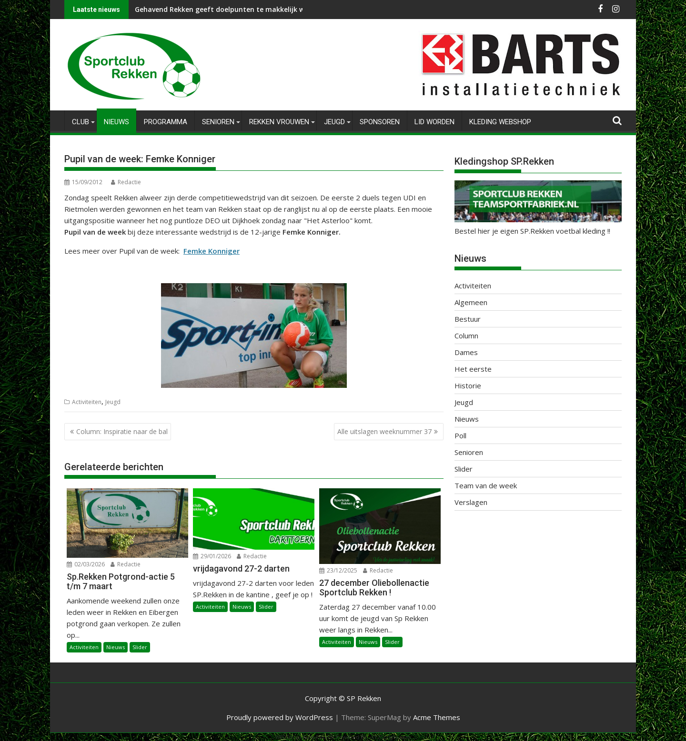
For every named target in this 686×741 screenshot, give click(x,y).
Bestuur (467, 319)
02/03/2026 (86, 564)
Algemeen (470, 302)
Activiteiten (86, 402)
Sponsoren (380, 122)
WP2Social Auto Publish (304, 737)
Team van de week (485, 485)
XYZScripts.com (391, 737)
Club (80, 122)
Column (466, 335)
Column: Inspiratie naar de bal (122, 431)
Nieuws (116, 122)
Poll (460, 435)
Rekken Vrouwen (279, 122)
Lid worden (434, 122)
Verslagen (470, 502)
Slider (139, 647)
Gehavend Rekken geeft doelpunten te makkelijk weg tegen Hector (246, 9)
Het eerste (473, 369)
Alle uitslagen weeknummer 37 (384, 431)
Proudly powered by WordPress (279, 717)
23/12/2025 (338, 570)
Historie (467, 385)
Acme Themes (436, 717)
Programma (165, 122)
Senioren (218, 122)
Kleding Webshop (500, 122)
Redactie (126, 182)
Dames (466, 352)
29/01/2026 (212, 556)
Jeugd (334, 122)
